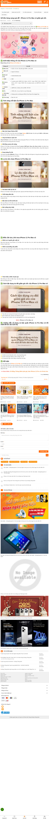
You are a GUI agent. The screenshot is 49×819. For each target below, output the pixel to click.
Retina (24, 133)
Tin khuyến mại (37, 12)
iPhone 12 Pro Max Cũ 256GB (6, 676)
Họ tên (2, 441)
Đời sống (4, 14)
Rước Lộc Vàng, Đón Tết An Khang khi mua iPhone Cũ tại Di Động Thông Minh (16, 617)
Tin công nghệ (5, 12)
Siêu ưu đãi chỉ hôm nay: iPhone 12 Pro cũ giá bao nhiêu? (24, 397)
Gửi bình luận (43, 451)
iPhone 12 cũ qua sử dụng (29, 675)
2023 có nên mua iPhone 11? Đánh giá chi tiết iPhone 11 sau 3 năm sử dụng (40, 416)
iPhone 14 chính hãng (4, 679)
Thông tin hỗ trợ (24, 690)
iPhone (26, 679)
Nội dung (3, 432)
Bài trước (3, 379)
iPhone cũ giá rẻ (3, 674)
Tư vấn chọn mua (27, 12)
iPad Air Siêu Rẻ (3, 681)
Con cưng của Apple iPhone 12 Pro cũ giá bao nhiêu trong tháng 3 (24, 416)
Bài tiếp (46, 379)
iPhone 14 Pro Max (28, 680)
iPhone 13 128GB (28, 674)
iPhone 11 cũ (3, 675)
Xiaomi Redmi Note (28, 681)
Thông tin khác (24, 688)
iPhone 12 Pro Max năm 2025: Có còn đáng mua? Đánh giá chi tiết (14, 593)
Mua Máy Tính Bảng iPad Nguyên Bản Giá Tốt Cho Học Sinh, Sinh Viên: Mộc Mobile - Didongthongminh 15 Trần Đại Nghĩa (24, 556)
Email (2, 446)
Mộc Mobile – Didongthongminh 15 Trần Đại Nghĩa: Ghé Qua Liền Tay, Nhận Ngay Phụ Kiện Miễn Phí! (21, 521)
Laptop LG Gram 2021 (29, 673)
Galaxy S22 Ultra (3, 680)
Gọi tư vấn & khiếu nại (24, 693)
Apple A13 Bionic (15, 71)
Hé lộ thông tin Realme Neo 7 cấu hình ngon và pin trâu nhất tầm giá (14, 648)
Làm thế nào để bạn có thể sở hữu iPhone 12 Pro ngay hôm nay (7, 416)
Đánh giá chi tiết (16, 12)
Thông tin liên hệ (24, 685)
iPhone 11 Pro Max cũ (26, 320)
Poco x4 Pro (3, 673)
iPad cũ (26, 676)
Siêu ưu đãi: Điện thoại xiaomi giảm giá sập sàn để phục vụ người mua (40, 398)
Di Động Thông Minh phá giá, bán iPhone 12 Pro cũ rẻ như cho (7, 398)
